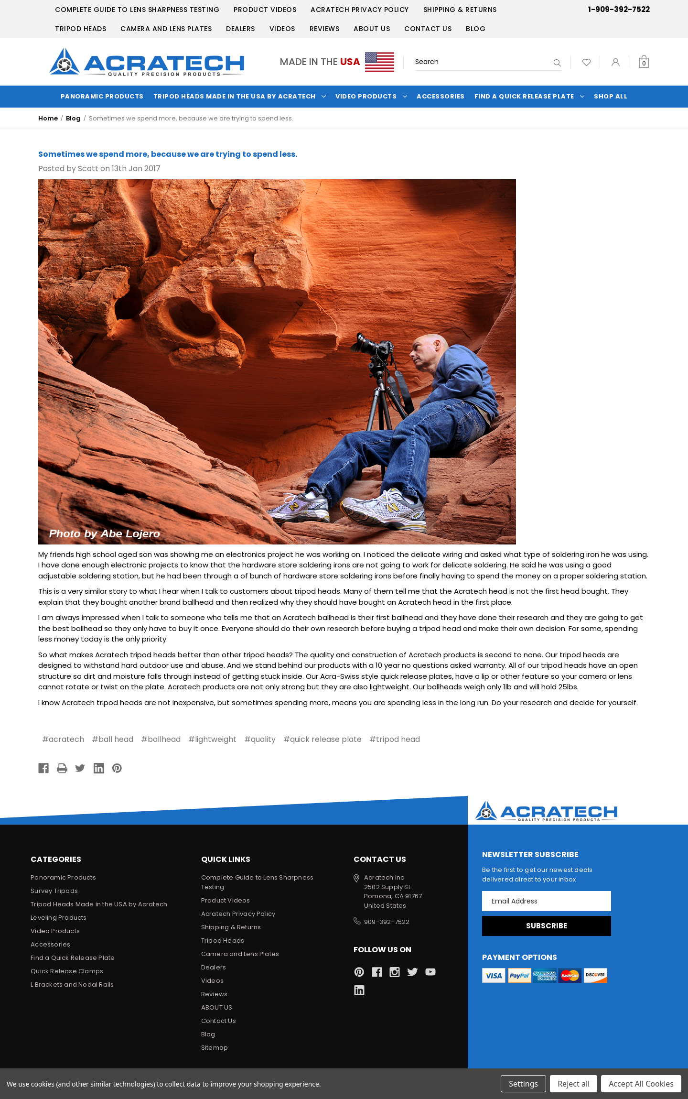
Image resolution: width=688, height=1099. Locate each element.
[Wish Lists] (586, 62)
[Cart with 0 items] (644, 62)
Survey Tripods (54, 890)
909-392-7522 (386, 921)
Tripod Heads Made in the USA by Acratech (239, 96)
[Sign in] (616, 62)
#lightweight (212, 739)
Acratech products (442, 655)
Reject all (574, 1083)
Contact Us (428, 28)
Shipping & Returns (460, 9)
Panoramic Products (102, 96)
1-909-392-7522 (619, 9)
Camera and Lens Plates (166, 28)
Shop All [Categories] (610, 96)
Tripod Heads (80, 28)
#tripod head (394, 739)
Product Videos (265, 9)
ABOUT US (372, 28)
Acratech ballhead (316, 617)
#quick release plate (322, 739)
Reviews (325, 28)
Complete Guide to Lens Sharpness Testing (137, 9)
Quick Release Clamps (67, 971)
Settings (523, 1083)
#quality (260, 739)
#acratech (63, 739)
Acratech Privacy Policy (360, 9)
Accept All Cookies (641, 1083)
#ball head (112, 739)
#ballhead (161, 739)
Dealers (240, 28)
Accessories (441, 96)
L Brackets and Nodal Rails (72, 984)
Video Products (371, 96)
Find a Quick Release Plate (529, 96)
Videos (282, 28)
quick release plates (416, 676)
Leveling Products (58, 917)
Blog (475, 28)
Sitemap (214, 1047)
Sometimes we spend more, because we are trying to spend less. (167, 154)
